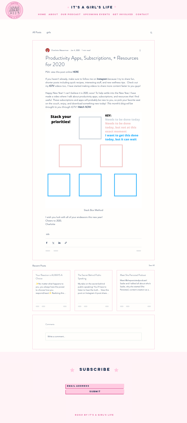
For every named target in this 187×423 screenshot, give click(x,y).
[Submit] (95, 391)
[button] (151, 32)
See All (152, 265)
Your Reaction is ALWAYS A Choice (49, 276)
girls (48, 32)
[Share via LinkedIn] (59, 243)
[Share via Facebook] (46, 243)
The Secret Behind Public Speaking (89, 276)
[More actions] (140, 50)
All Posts (36, 32)
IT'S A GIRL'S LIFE (92, 7)
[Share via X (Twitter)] (53, 243)
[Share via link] (66, 243)
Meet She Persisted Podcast (133, 275)
